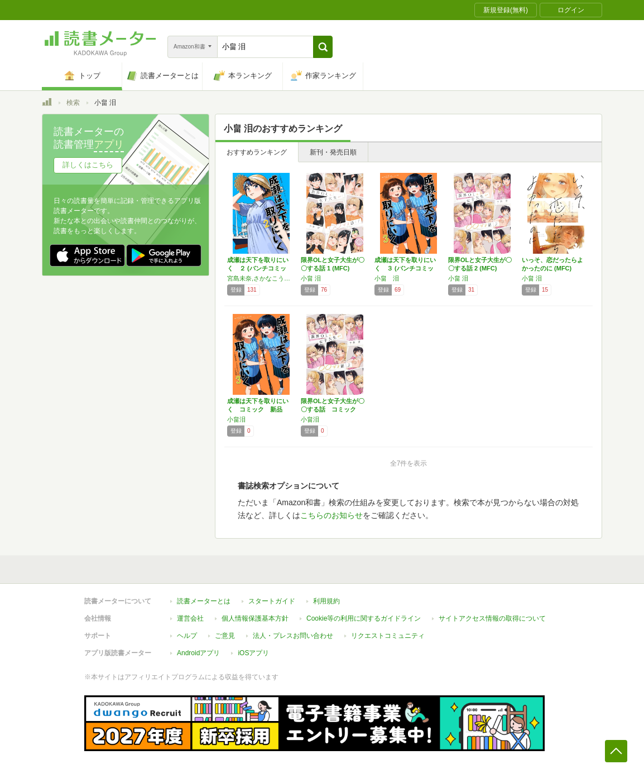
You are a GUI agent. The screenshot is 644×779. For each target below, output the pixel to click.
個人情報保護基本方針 (255, 618)
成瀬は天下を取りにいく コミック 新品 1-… (258, 409)
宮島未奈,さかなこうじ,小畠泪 (261, 278)
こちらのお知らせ (331, 515)
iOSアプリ (253, 653)
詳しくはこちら (88, 165)
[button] (323, 47)
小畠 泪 (311, 278)
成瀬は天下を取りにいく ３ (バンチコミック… (405, 268)
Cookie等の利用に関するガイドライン (363, 618)
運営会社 (190, 618)
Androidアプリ (198, 653)
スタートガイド (271, 601)
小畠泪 (236, 419)
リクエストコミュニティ (388, 635)
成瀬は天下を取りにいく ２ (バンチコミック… (258, 268)
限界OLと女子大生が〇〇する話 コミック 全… (332, 409)
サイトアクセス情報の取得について (492, 618)
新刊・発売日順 (333, 152)
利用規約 (326, 601)
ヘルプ (187, 635)
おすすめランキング (257, 152)
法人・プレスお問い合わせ (293, 635)
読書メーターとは (203, 601)
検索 (73, 103)
